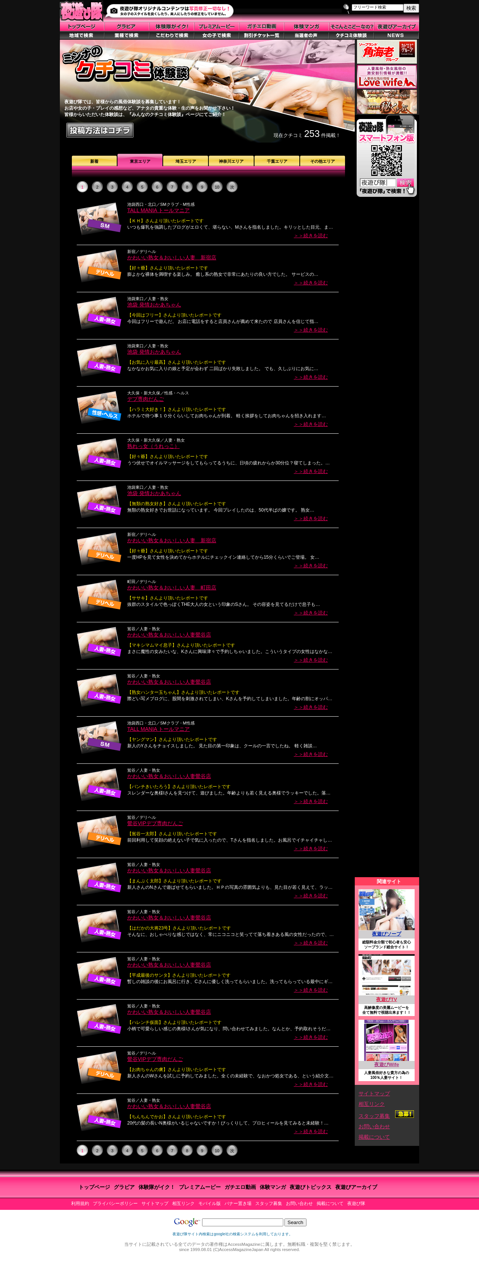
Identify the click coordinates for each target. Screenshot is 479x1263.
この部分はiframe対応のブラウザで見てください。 (387, 539)
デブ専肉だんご (145, 399)
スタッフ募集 (374, 1116)
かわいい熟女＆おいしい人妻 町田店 (171, 588)
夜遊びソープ (386, 934)
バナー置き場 (238, 1203)
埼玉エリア (186, 161)
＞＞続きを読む (311, 235)
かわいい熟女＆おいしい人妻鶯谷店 (169, 635)
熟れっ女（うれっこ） (153, 446)
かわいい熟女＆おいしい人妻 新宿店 (171, 257)
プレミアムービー (200, 1187)
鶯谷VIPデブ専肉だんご (155, 823)
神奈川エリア (231, 161)
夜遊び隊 (356, 1203)
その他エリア (322, 161)
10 (217, 187)
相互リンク (372, 1104)
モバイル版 (209, 1203)
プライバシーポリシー (115, 1203)
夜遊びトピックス (311, 1187)
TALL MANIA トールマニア (158, 210)
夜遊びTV (386, 999)
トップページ (94, 1187)
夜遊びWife (386, 1064)
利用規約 (80, 1203)
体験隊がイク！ (156, 1187)
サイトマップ (374, 1093)
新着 (94, 161)
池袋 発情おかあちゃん (154, 305)
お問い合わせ (374, 1126)
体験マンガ (273, 1187)
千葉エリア (277, 161)
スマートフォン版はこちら (386, 158)
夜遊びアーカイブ (356, 1187)
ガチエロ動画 (240, 1187)
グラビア (124, 1187)
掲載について (374, 1137)
